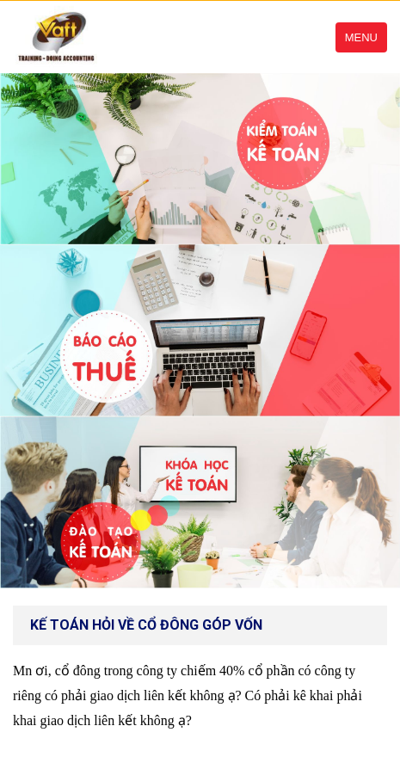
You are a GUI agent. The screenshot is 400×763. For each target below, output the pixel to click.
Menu (361, 37)
